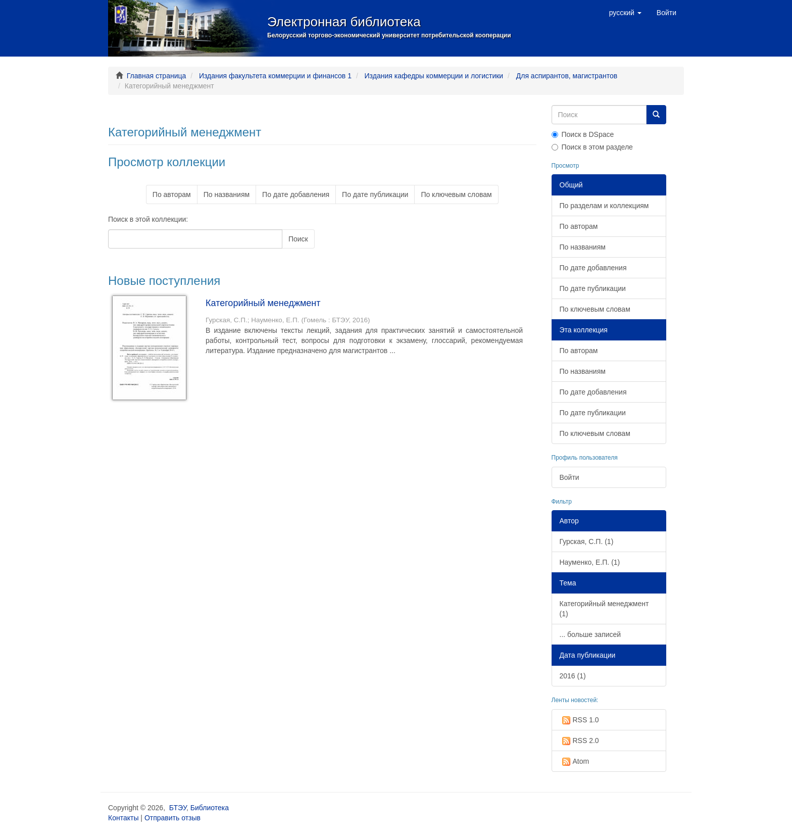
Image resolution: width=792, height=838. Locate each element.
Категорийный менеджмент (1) (604, 609)
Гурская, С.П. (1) (587, 541)
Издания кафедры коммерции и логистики (434, 76)
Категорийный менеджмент (263, 303)
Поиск (298, 239)
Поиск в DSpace (583, 134)
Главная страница (156, 76)
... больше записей (590, 634)
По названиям (227, 194)
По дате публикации (375, 194)
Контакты (123, 818)
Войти (569, 477)
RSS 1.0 (579, 720)
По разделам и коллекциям (604, 206)
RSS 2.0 (579, 741)
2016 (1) (573, 676)
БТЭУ (177, 808)
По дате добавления (295, 194)
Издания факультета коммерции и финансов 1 (275, 76)
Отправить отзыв (172, 818)
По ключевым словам (456, 194)
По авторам (172, 194)
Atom (574, 761)
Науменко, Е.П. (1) (590, 562)
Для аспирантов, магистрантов (566, 76)
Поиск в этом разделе (592, 147)
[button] (625, 12)
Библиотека (209, 808)
